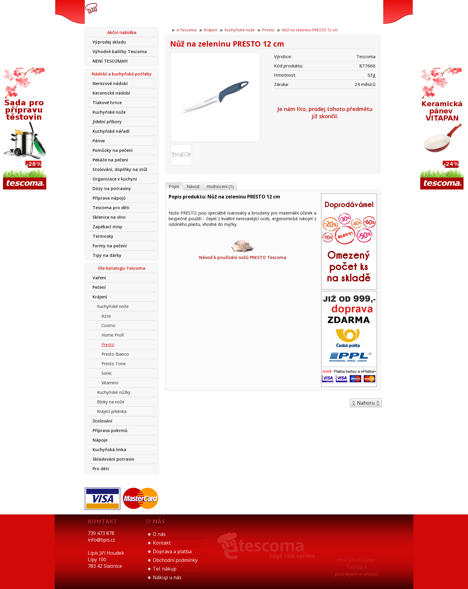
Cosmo (108, 325)
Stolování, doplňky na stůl (120, 169)
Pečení (99, 287)
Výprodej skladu (109, 42)
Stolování (102, 421)
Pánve (99, 141)
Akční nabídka (121, 32)
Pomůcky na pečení (113, 150)
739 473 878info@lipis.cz (179, 12)
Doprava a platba (172, 551)
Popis (174, 186)
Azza (106, 316)
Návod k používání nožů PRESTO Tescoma (242, 249)
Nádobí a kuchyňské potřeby (122, 74)
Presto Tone (113, 363)
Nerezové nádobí (110, 83)
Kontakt (162, 542)
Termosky (103, 236)
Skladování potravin (113, 459)
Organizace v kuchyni (115, 179)
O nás (159, 534)
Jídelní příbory (107, 121)
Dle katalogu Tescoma (121, 268)
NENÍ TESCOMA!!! (110, 61)
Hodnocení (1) (220, 186)
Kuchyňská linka (109, 449)
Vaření (99, 277)
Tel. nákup (164, 568)
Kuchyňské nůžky (113, 392)
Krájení (100, 297)
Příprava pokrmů (110, 430)
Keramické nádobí (111, 93)
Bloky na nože (110, 402)
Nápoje (100, 440)
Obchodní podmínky (175, 560)
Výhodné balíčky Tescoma (120, 51)
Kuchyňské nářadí (111, 131)
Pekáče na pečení (110, 160)
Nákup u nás (167, 577)
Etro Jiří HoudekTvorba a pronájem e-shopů (356, 566)
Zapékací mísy (107, 226)
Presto (107, 344)
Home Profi (112, 335)
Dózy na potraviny (112, 188)
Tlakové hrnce (107, 102)
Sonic (106, 373)
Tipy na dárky (107, 255)
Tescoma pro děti (111, 207)
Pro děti (101, 468)
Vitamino (109, 383)
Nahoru (366, 403)
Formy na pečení (110, 246)
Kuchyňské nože (109, 112)
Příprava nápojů (109, 198)
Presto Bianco (115, 354)
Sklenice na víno (109, 217)
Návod (193, 186)
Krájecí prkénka (112, 411)
